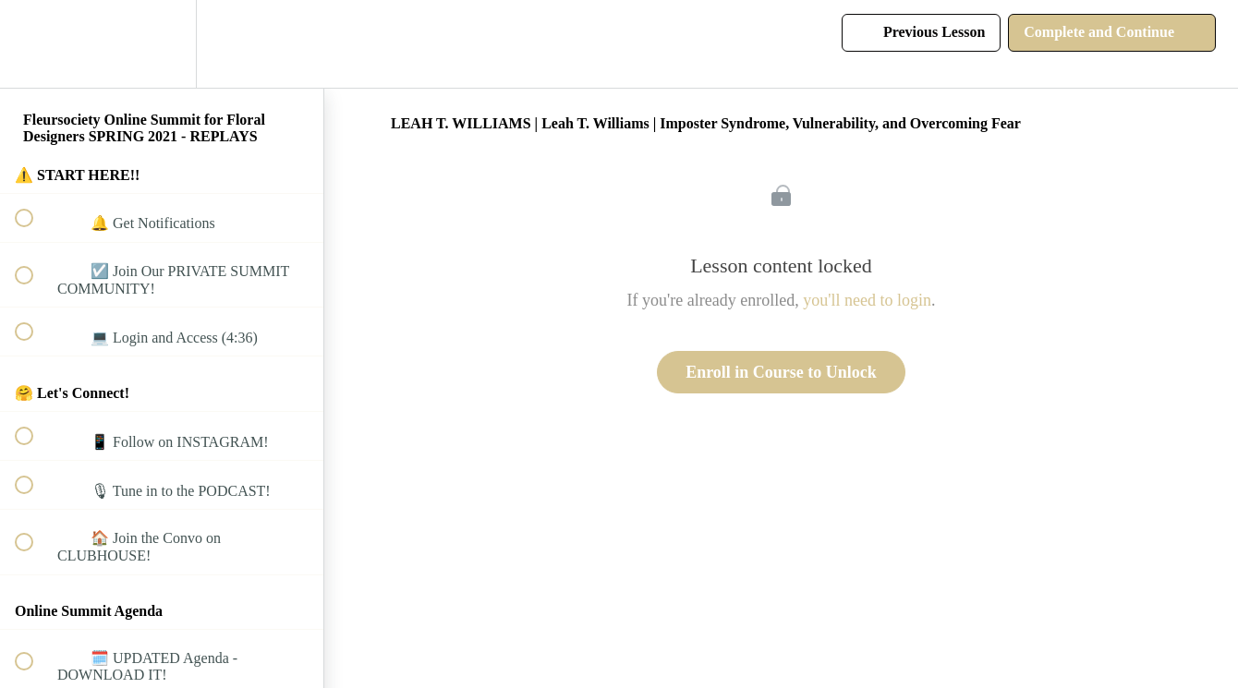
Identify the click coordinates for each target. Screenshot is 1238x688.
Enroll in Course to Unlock (781, 372)
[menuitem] (161, 44)
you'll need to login (867, 300)
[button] (34, 44)
